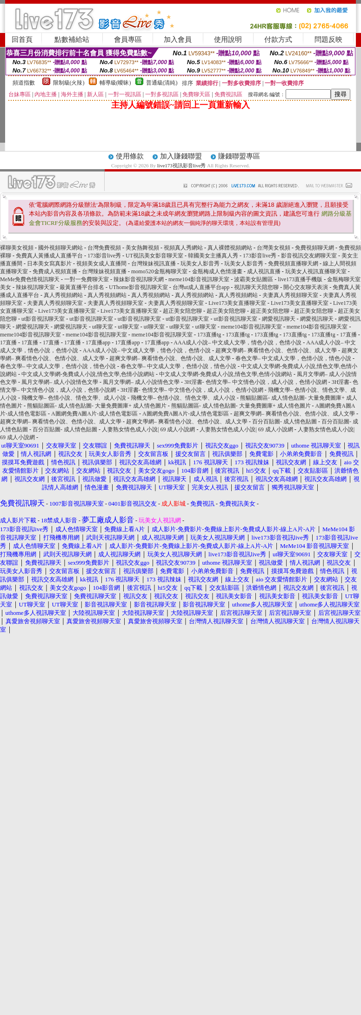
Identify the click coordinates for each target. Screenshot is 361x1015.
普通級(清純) (162, 82)
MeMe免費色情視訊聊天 (30, 279)
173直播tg (209, 334)
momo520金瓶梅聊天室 (159, 271)
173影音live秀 (104, 255)
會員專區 (128, 39)
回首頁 (22, 39)
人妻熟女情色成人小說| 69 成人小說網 (148, 429)
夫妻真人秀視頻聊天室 (290, 295)
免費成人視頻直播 (55, 271)
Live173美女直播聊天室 (237, 303)
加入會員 (178, 39)
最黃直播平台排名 (82, 287)
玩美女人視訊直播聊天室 (316, 271)
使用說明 (228, 39)
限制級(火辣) (69, 82)
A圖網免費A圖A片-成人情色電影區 (94, 413)
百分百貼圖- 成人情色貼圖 (284, 421)
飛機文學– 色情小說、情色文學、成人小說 (73, 398)
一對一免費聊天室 (86, 279)
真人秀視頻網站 (63, 295)
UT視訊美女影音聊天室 (154, 255)
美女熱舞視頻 (142, 247)
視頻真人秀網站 (183, 247)
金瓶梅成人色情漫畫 (217, 271)
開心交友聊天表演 (305, 287)
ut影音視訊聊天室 (43, 319)
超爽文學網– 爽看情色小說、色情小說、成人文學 (276, 350)
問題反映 (328, 39)
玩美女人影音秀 (200, 263)
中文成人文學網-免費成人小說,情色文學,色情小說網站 (87, 374)
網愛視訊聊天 (278, 319)
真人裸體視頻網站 (229, 247)
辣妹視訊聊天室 (35, 287)
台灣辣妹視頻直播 (104, 271)
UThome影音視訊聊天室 (138, 287)
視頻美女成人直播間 (101, 263)
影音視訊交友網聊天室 (309, 255)
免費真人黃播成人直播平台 (49, 255)
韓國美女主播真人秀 (213, 255)
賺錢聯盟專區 (239, 156)
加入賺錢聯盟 (181, 156)
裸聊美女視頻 (16, 247)
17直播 (348, 334)
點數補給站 (71, 39)
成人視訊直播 (264, 271)
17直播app (98, 342)
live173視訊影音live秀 (181, 165)
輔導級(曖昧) (115, 82)
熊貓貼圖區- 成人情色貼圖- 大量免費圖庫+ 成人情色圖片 (97, 405)
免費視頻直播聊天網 (293, 263)
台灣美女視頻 (273, 247)
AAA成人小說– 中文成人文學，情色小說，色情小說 (237, 342)
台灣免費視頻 (104, 247)
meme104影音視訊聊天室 (198, 279)
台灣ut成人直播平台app (201, 287)
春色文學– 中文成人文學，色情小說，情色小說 (293, 358)
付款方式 (278, 39)
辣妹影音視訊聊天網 (139, 279)
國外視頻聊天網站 (60, 247)
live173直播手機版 (300, 279)
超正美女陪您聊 (182, 311)
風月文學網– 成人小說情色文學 (59, 382)
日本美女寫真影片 (49, 263)
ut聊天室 (102, 326)
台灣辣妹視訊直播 (153, 263)
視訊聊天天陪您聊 (256, 287)
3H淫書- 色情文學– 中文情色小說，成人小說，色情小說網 (255, 382)
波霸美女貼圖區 (253, 279)
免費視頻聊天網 (314, 247)
